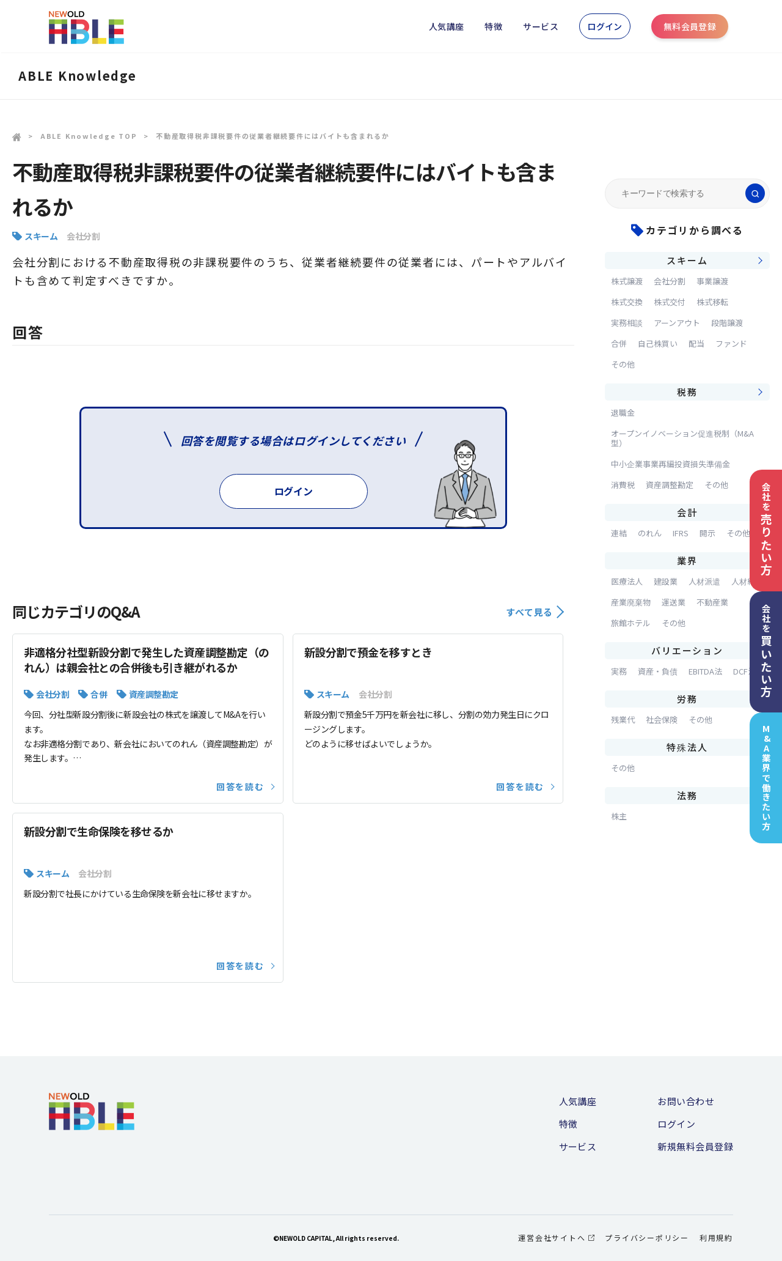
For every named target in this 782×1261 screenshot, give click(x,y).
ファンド (731, 343)
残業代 (623, 719)
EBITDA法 (705, 671)
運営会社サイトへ (556, 1237)
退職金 (623, 412)
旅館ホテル (631, 623)
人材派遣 (704, 581)
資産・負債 (658, 671)
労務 (687, 698)
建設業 (666, 581)
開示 (707, 533)
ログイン (605, 26)
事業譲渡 (712, 281)
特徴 (493, 26)
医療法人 (627, 581)
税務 (687, 391)
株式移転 (712, 302)
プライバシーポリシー (647, 1237)
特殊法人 (687, 747)
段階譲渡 (727, 322)
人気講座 (446, 26)
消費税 (623, 484)
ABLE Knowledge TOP (88, 136)
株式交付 (669, 302)
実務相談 (627, 322)
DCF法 (744, 671)
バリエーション (687, 650)
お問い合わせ (685, 1101)
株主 (619, 816)
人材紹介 (747, 581)
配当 (696, 343)
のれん (650, 533)
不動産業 (712, 602)
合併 (98, 694)
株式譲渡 (627, 281)
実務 (619, 671)
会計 (687, 512)
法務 (687, 795)
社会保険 (662, 719)
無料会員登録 (690, 26)
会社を (766, 529)
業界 (687, 560)
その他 (623, 364)
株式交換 (627, 302)
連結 (619, 533)
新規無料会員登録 (695, 1146)
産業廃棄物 (631, 602)
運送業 (673, 602)
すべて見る (535, 611)
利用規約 (716, 1237)
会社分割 (83, 236)
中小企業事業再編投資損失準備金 (670, 464)
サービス (540, 26)
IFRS (681, 533)
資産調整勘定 (153, 694)
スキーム (40, 236)
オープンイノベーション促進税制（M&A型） (682, 438)
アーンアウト (677, 322)
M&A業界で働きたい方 (766, 777)
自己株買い (658, 343)
